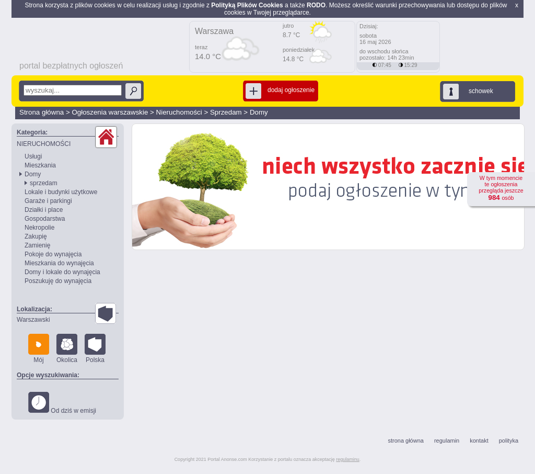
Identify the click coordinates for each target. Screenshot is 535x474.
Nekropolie (39, 227)
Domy (259, 112)
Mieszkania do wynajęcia (59, 263)
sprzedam (43, 183)
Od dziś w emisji (62, 403)
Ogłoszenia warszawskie (110, 112)
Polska (95, 349)
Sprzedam (226, 112)
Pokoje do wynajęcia (53, 254)
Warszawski (33, 319)
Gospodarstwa (45, 218)
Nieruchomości (179, 112)
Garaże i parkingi (48, 201)
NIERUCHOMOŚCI (44, 144)
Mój (38, 349)
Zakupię (36, 236)
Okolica (66, 349)
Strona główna (41, 112)
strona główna (406, 440)
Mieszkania (40, 165)
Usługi (33, 156)
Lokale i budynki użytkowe (61, 192)
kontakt (479, 440)
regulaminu (347, 459)
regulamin (446, 440)
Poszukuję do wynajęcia (58, 281)
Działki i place (44, 209)
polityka (508, 440)
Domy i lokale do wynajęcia (62, 272)
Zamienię (37, 245)
